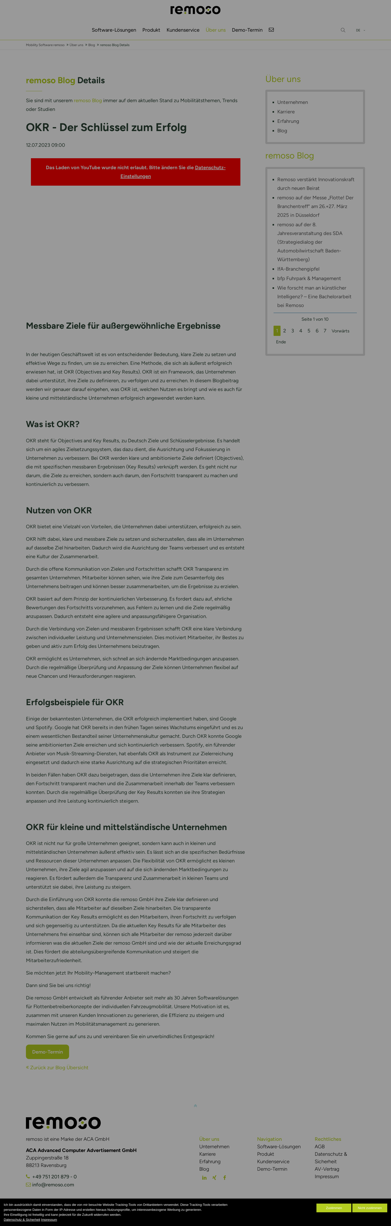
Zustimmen (334, 1208)
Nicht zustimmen (370, 1208)
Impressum (49, 1220)
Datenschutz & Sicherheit (22, 1220)
